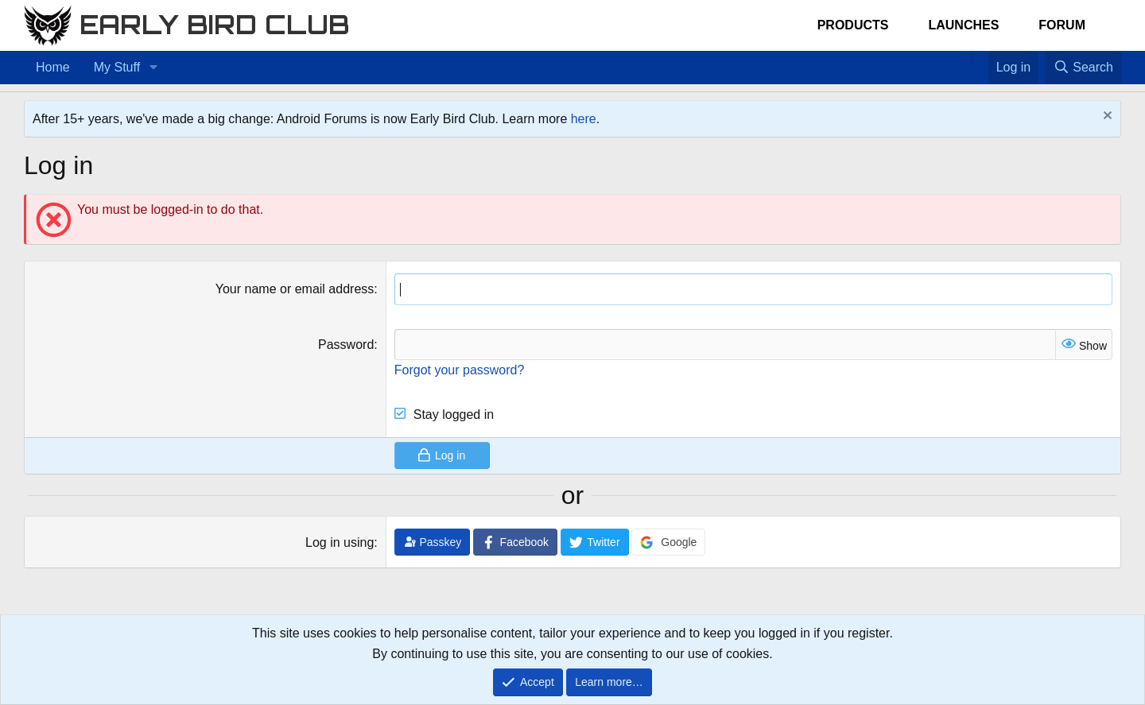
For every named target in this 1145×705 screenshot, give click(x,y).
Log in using (339, 542)
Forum (1061, 25)
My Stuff (117, 67)
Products (853, 25)
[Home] (964, 57)
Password (346, 344)
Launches (963, 25)
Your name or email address (295, 289)
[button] (153, 67)
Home (53, 67)
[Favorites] (980, 57)
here (583, 119)
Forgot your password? (459, 370)
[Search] (1083, 67)
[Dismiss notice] (1105, 117)
